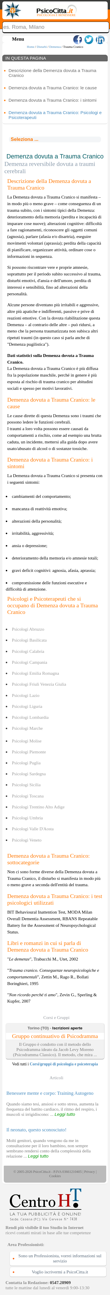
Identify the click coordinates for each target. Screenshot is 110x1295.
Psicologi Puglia (26, 762)
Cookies (55, 1176)
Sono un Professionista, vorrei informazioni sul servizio (60, 1258)
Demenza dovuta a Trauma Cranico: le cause (53, 87)
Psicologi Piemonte (29, 751)
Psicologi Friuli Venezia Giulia (39, 684)
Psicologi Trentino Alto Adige (38, 806)
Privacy (89, 1172)
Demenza (55, 46)
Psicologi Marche (27, 728)
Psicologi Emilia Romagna (35, 673)
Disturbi (42, 46)
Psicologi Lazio (25, 695)
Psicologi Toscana (28, 795)
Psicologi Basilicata (29, 640)
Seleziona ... (24, 139)
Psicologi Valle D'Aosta (33, 828)
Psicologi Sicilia (26, 784)
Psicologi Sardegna (29, 773)
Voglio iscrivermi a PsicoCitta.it (60, 1271)
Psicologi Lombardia (30, 717)
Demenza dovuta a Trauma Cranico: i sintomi (53, 100)
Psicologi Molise (27, 740)
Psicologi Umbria (27, 817)
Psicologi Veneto (26, 840)
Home (30, 46)
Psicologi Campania (29, 662)
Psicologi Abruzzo (28, 629)
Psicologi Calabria (28, 651)
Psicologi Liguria (27, 706)
